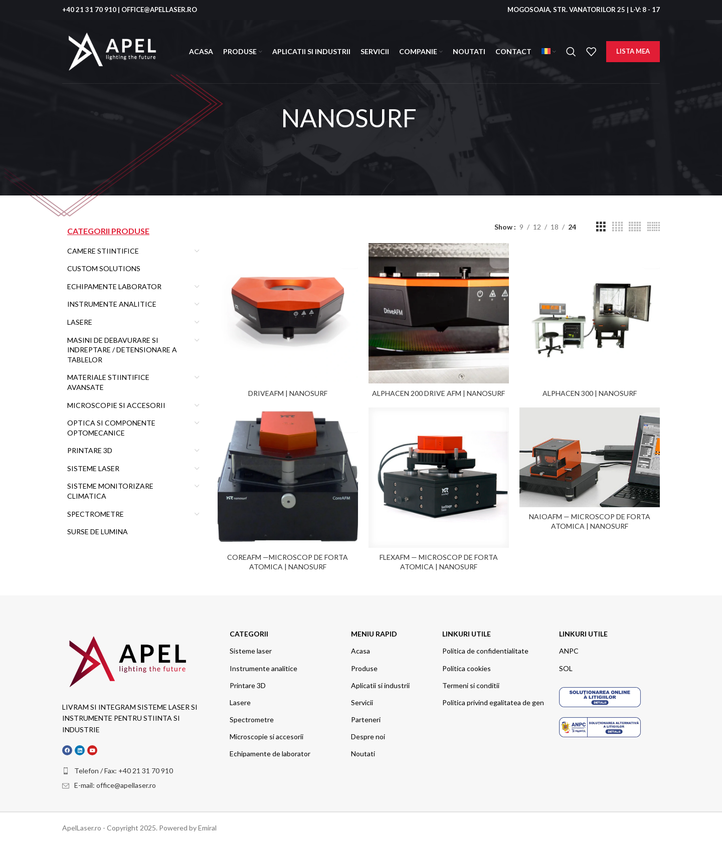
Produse (364, 667)
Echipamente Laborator (114, 286)
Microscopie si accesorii (266, 735)
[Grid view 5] (635, 227)
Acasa (360, 649)
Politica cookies (466, 667)
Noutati (363, 752)
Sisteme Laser (93, 468)
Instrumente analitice (263, 667)
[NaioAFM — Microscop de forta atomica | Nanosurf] (591, 458)
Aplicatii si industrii (380, 684)
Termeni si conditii (470, 684)
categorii (249, 632)
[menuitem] (549, 51)
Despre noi (368, 735)
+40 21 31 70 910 (89, 10)
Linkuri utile (466, 632)
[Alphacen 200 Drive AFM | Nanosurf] (438, 311)
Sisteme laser (251, 649)
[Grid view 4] (617, 227)
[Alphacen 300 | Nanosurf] (591, 311)
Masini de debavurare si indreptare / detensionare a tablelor (122, 350)
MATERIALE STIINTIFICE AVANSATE (108, 382)
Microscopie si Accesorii (116, 405)
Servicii (362, 701)
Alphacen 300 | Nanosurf (591, 390)
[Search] (571, 52)
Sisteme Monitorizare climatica (110, 491)
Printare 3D (89, 450)
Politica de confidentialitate (485, 649)
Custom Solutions (103, 268)
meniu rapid (374, 632)
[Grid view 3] (601, 227)
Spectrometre (95, 514)
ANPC (569, 649)
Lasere (79, 322)
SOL (566, 667)
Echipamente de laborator (270, 752)
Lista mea (633, 51)
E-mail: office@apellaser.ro (115, 784)
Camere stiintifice (103, 251)
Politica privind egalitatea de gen (493, 701)
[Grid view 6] (653, 227)
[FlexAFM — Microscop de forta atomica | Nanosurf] (438, 477)
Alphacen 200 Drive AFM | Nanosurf (438, 390)
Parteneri (366, 718)
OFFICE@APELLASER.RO (159, 10)
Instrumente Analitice (111, 304)
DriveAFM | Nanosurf (286, 390)
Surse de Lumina (97, 531)
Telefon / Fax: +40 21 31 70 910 (123, 769)
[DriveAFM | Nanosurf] (286, 311)
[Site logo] (112, 51)
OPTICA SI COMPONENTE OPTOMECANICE (111, 427)
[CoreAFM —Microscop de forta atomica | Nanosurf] (286, 477)
